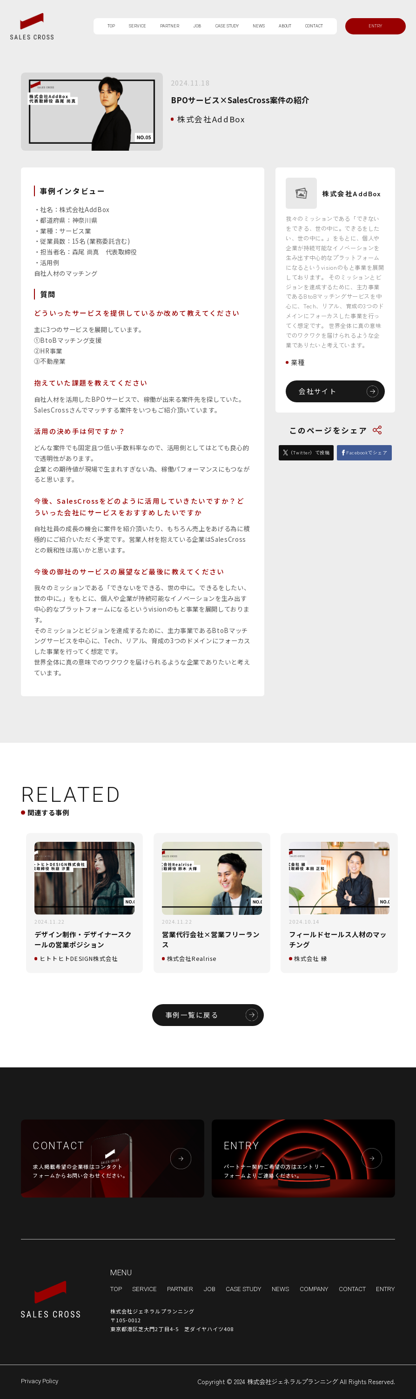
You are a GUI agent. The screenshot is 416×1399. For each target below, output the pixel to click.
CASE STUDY (227, 26)
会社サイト (318, 391)
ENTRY (385, 1289)
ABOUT (285, 26)
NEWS (259, 26)
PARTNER (169, 26)
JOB (197, 26)
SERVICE (137, 26)
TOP (111, 26)
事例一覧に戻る (192, 1014)
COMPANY (314, 1289)
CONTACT (314, 26)
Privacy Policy (39, 1381)
